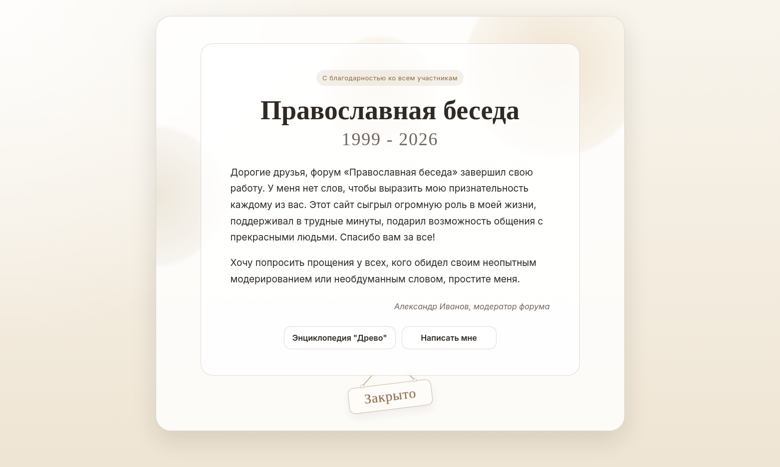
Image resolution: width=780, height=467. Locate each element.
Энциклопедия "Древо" (339, 338)
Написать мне (449, 338)
